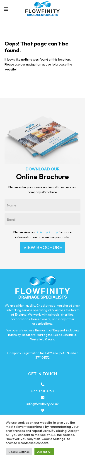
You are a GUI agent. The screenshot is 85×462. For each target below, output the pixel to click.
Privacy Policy (47, 232)
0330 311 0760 (42, 391)
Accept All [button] (44, 451)
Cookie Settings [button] (18, 451)
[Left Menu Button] (6, 9)
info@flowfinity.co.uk (43, 404)
